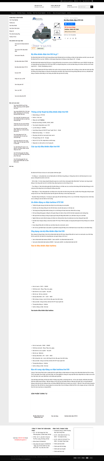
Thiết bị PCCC (12, 36)
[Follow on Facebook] (91, 1)
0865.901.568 (74, 29)
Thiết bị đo (12, 22)
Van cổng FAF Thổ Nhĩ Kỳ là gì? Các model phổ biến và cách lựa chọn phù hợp (22, 119)
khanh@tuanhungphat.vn (21, 440)
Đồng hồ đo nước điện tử (42, 456)
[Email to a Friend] (70, 38)
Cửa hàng (29, 13)
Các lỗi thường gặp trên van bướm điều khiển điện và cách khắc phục (21, 160)
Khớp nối (11, 31)
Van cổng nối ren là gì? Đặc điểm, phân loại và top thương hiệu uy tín (21, 130)
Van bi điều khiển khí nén (54, 456)
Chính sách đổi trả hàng (60, 446)
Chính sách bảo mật (59, 451)
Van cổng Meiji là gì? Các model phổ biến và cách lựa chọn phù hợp (20, 136)
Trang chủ (13, 13)
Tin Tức (49, 13)
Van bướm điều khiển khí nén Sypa (28, 456)
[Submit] (91, 7)
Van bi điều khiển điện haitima (43, 246)
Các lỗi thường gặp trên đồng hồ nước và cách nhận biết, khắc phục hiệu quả (22, 154)
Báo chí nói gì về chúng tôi (59, 13)
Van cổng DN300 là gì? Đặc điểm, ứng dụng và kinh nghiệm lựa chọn (21, 107)
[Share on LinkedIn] (76, 38)
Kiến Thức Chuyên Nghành (39, 13)
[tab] (33, 48)
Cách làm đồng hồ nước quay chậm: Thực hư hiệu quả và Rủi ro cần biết (21, 142)
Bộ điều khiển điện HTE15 (71, 416)
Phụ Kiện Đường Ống (14, 34)
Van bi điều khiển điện (15, 456)
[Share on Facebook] (65, 38)
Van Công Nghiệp (13, 20)
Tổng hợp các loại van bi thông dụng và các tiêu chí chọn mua (21, 124)
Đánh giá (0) (40, 48)
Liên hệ (68, 13)
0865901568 (21, 438)
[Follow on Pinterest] (92, 1)
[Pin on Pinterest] (73, 38)
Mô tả (33, 48)
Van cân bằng (54, 416)
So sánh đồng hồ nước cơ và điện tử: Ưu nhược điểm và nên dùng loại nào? (21, 148)
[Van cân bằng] (54, 405)
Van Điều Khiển (13, 25)
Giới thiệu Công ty (21, 13)
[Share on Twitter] (68, 38)
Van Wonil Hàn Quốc (14, 28)
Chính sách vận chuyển (59, 449)
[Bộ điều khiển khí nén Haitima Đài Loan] (38, 405)
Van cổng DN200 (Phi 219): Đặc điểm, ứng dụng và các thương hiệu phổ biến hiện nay (22, 113)
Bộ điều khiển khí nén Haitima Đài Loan (38, 416)
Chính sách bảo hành (59, 443)
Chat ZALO (70, 24)
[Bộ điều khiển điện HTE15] (71, 405)
